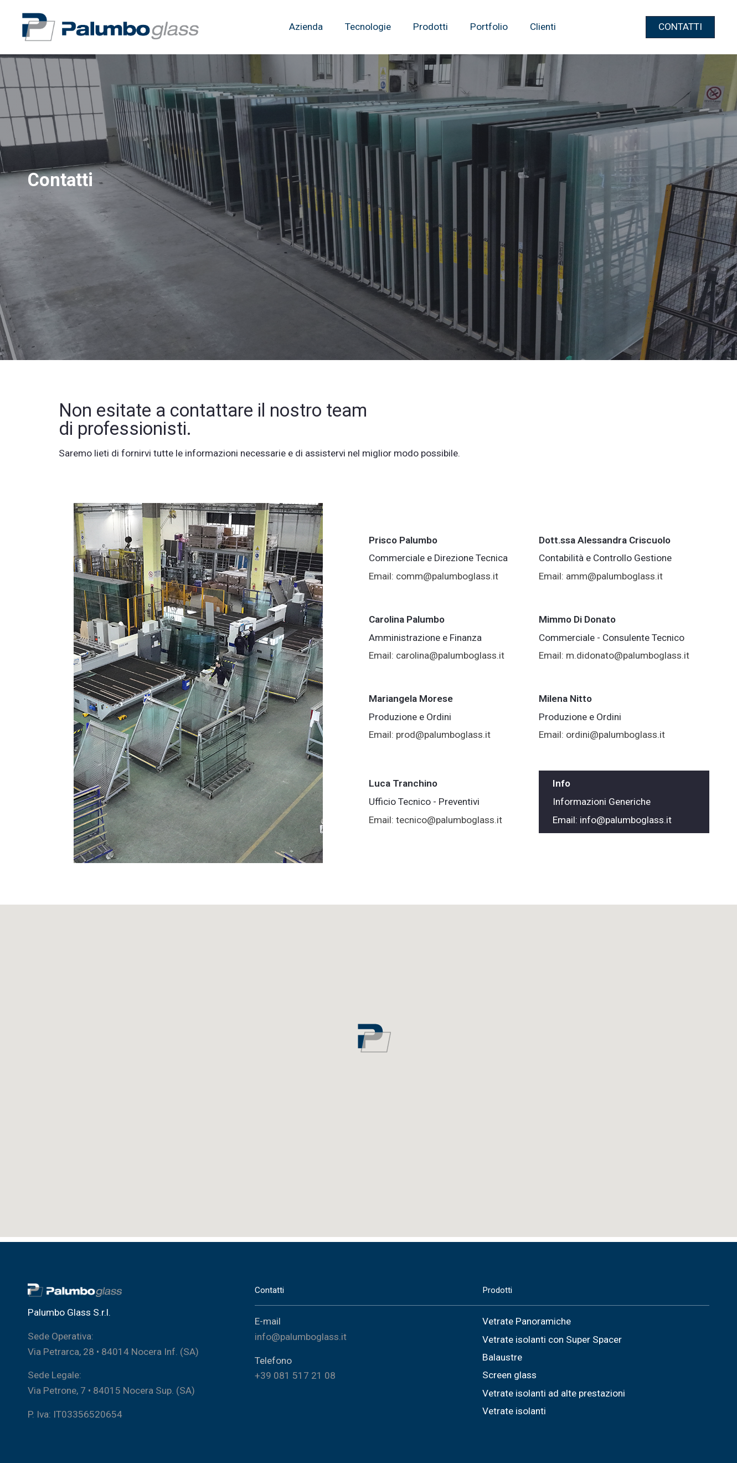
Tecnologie (368, 26)
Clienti (543, 26)
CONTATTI (680, 26)
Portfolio (489, 26)
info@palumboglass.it (301, 1336)
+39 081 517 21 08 (295, 1375)
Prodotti (430, 26)
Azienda (306, 26)
